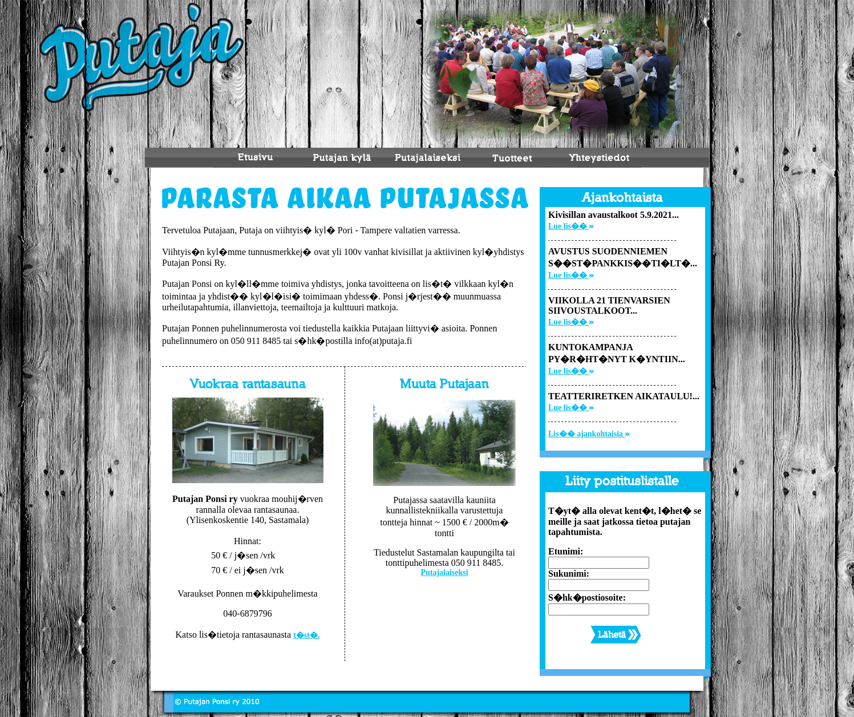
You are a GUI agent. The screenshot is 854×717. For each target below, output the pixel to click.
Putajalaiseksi (444, 572)
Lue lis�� (571, 226)
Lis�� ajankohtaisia (589, 434)
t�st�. (306, 635)
